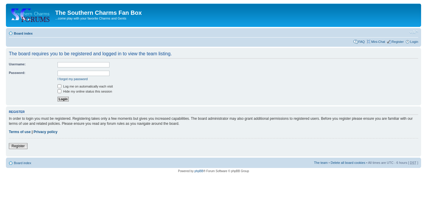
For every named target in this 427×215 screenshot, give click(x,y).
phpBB (198, 171)
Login (414, 41)
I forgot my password (73, 79)
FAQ (361, 41)
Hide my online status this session (85, 91)
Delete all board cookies (348, 162)
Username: (17, 64)
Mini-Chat (378, 41)
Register (398, 41)
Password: (17, 73)
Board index (23, 33)
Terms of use (20, 132)
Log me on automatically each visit (85, 86)
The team (321, 162)
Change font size (414, 32)
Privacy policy (46, 132)
